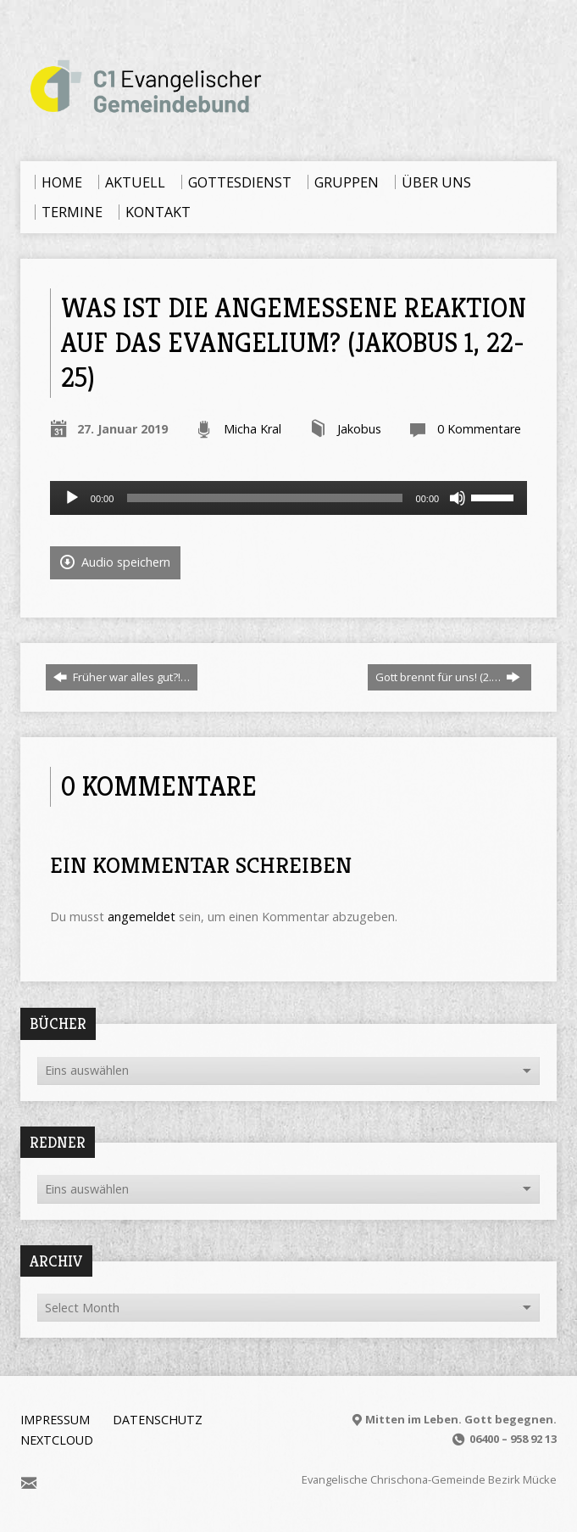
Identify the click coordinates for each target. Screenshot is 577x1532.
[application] (288, 498)
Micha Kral (252, 429)
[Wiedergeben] (72, 497)
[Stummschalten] (457, 497)
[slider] (264, 498)
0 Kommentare (479, 429)
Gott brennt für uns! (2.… (447, 677)
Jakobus (359, 429)
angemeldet (141, 917)
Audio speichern (115, 562)
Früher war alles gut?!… (121, 677)
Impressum (55, 1420)
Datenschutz (158, 1420)
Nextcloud (56, 1440)
